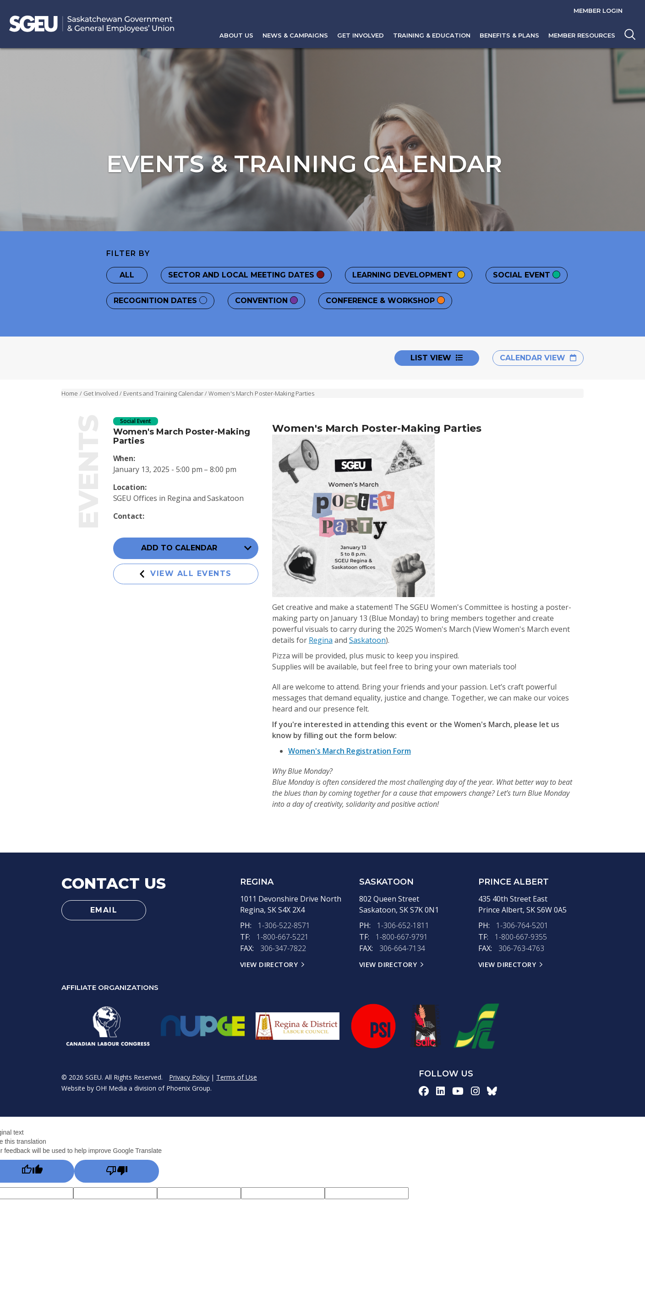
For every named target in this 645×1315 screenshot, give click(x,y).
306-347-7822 (283, 947)
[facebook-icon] (424, 1089)
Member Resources (581, 35)
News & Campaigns (295, 35)
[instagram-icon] (475, 1089)
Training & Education (431, 35)
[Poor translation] (116, 1169)
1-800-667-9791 (402, 936)
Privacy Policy (189, 1075)
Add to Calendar (196, 548)
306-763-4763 (521, 947)
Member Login (598, 10)
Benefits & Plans (509, 35)
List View (436, 357)
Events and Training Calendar (163, 393)
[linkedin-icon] (440, 1089)
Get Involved (360, 35)
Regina (321, 640)
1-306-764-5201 (522, 925)
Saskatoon (367, 640)
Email (104, 910)
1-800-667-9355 (521, 936)
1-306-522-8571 (284, 925)
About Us (236, 35)
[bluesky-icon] (492, 1089)
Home (69, 393)
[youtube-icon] (458, 1089)
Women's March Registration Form (349, 751)
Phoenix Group (188, 1086)
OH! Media (111, 1086)
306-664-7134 (402, 947)
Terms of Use (236, 1075)
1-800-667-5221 (283, 936)
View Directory (269, 962)
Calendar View (538, 357)
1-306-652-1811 (403, 925)
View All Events (186, 573)
